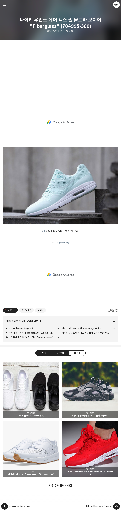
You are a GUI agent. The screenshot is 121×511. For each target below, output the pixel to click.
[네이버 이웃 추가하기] (40, 310)
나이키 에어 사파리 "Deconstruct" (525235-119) (30, 332)
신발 (9, 321)
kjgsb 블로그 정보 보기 (116, 4)
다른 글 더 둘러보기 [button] (59, 485)
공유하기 (60, 353)
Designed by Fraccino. (102, 506)
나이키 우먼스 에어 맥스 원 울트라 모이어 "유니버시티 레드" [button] (90, 449)
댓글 (44, 353)
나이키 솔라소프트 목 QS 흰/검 (20, 328)
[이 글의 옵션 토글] (15, 310)
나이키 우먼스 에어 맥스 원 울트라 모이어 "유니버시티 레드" (88, 332)
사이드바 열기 (4, 4)
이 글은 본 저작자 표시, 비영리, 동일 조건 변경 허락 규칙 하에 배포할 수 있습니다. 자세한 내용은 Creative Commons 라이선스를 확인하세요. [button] (112, 310)
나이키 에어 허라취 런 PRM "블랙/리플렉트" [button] (90, 390)
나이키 (17, 321)
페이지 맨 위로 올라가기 (116, 506)
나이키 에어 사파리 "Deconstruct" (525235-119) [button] (31, 449)
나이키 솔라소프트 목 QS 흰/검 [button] (31, 390)
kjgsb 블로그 (4, 506)
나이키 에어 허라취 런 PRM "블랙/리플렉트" (82, 328)
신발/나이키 (69, 31)
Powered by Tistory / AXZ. (20, 506)
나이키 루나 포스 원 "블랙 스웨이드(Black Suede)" (29, 337)
